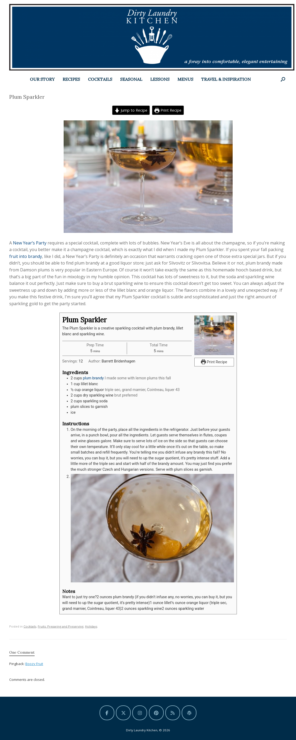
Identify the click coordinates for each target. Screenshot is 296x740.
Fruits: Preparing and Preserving (60, 626)
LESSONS (160, 79)
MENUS (185, 79)
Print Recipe (167, 110)
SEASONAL (131, 79)
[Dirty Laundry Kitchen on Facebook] (107, 712)
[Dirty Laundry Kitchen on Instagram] (139, 712)
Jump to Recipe (131, 110)
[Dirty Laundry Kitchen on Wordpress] (189, 712)
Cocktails (30, 626)
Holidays (91, 626)
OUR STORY (42, 79)
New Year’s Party (30, 243)
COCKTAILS (100, 79)
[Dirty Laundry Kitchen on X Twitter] (123, 712)
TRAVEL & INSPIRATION (226, 79)
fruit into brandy (25, 256)
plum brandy (93, 378)
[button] (283, 79)
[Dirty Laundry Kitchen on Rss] (172, 712)
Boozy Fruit (34, 663)
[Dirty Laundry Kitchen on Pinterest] (156, 712)
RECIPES (71, 79)
